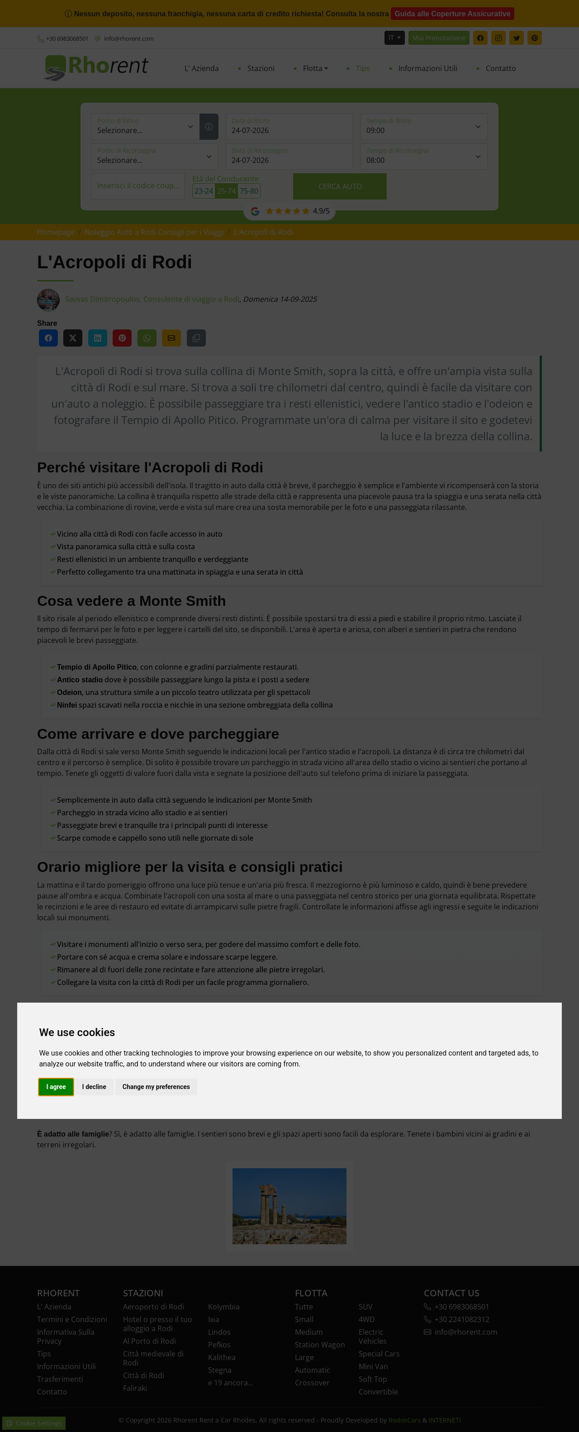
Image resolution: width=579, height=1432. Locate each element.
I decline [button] (94, 1086)
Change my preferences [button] (156, 1086)
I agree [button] (56, 1086)
